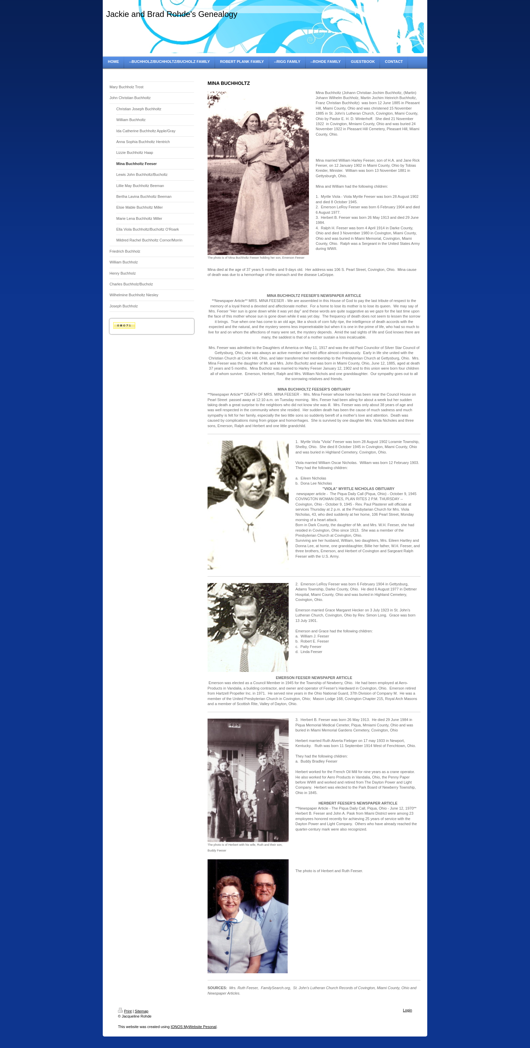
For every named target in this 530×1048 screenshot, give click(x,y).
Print (125, 1011)
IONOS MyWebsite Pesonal (194, 1027)
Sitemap (141, 1011)
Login (407, 1010)
